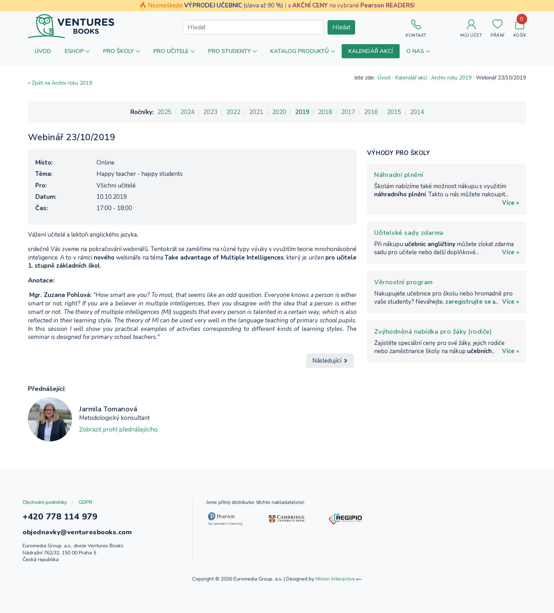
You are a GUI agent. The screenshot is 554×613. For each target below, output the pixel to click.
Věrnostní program (403, 282)
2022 (233, 112)
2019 (302, 112)
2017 (348, 112)
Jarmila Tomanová (108, 409)
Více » (510, 203)
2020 (279, 112)
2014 (417, 112)
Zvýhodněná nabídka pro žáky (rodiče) (433, 331)
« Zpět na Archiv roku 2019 (60, 83)
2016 (371, 112)
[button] (77, 51)
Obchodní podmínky (45, 502)
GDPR (85, 502)
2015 (394, 112)
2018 (325, 112)
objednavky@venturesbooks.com (77, 532)
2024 (187, 112)
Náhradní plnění (398, 175)
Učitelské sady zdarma (408, 232)
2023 (210, 112)
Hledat (341, 27)
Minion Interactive (335, 579)
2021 (256, 112)
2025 (164, 112)
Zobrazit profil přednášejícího (118, 429)
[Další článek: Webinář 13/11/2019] (330, 360)
